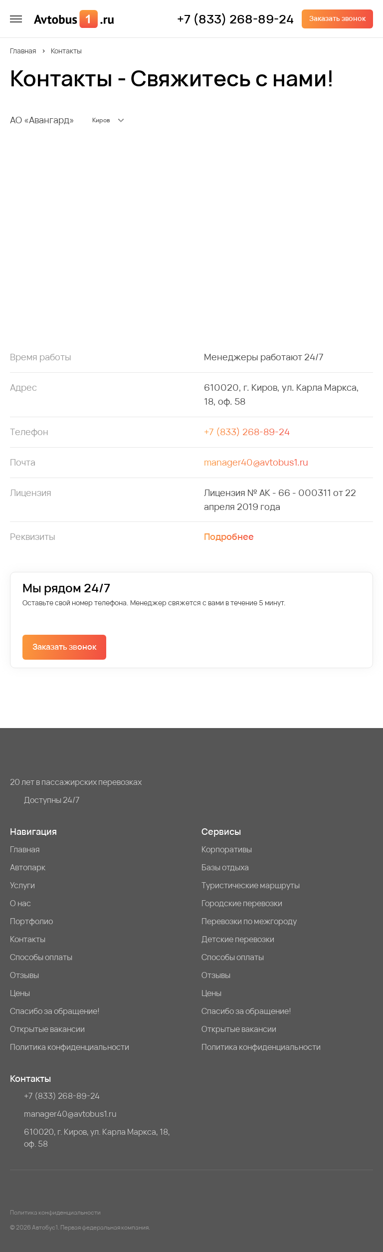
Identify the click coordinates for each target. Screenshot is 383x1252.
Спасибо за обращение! (55, 1010)
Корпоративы (226, 849)
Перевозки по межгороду (249, 921)
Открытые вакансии (47, 1028)
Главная (23, 50)
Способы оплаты (41, 957)
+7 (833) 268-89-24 (235, 18)
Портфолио (31, 921)
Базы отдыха (225, 867)
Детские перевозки (237, 939)
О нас (20, 903)
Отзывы (24, 975)
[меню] (16, 18)
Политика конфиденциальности (69, 1046)
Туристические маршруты (250, 885)
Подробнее (229, 536)
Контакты (27, 939)
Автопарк (27, 867)
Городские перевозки (241, 903)
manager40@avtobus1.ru (256, 462)
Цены (20, 993)
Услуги (22, 885)
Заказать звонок (337, 18)
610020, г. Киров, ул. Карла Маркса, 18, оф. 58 (97, 1137)
